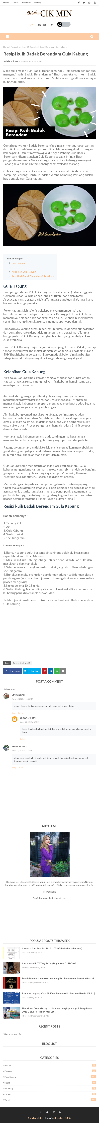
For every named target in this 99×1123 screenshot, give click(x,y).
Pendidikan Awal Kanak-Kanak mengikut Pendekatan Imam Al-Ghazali (58, 978)
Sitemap (37, 2)
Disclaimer (26, 2)
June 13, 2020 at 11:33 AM (22, 699)
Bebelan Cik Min (10, 61)
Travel (50, 1099)
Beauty (50, 1065)
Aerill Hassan (19, 746)
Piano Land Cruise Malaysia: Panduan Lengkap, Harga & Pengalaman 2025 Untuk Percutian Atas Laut (57, 1010)
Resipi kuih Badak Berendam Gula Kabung (33, 276)
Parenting (50, 1088)
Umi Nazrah (18, 695)
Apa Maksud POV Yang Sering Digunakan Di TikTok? (49, 963)
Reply (14, 713)
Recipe (50, 1094)
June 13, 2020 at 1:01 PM (30, 722)
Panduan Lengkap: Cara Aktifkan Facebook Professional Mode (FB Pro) (58, 993)
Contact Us (41, 25)
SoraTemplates (35, 1118)
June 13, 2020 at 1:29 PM (22, 750)
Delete (20, 713)
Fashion (50, 1071)
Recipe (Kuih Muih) (19, 47)
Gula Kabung (18, 262)
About (15, 2)
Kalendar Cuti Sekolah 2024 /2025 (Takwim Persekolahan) (52, 948)
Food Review (50, 1076)
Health (50, 1082)
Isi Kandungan (15, 258)
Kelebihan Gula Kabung (23, 271)
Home (6, 2)
